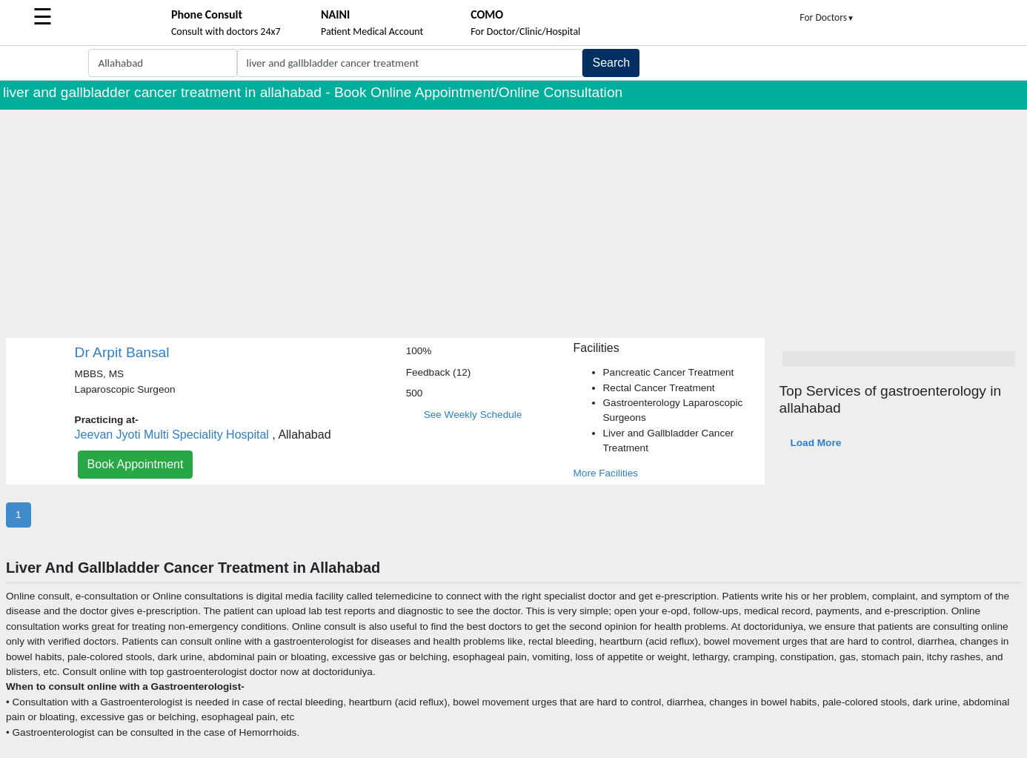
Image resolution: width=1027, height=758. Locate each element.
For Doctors (827, 17)
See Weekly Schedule (473, 414)
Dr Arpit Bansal (122, 352)
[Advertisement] (513, 221)
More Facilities (606, 473)
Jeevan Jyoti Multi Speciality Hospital (172, 434)
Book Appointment (135, 464)
